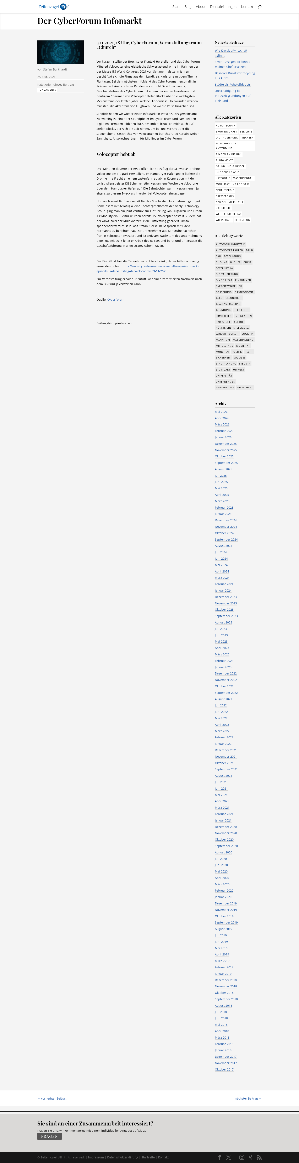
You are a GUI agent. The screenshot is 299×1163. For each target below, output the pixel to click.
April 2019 (222, 954)
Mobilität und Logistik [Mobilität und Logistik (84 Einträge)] (232, 184)
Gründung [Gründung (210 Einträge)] (223, 309)
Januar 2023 (223, 667)
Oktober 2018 (224, 993)
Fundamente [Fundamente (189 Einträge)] (224, 160)
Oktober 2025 (224, 456)
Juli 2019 (221, 935)
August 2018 (223, 1005)
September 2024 (226, 539)
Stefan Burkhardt (55, 69)
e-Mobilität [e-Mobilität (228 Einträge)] (224, 280)
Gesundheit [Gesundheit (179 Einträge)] (233, 297)
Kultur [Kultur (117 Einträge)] (239, 321)
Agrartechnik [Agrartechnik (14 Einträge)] (225, 125)
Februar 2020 (224, 890)
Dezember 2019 (226, 903)
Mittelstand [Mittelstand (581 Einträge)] (224, 345)
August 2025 (223, 469)
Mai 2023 (221, 641)
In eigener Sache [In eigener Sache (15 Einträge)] (227, 172)
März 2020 (222, 884)
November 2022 (226, 680)
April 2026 (222, 418)
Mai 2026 (221, 412)
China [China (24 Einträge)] (248, 262)
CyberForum (115, 299)
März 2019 (222, 961)
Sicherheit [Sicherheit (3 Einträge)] (223, 207)
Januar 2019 (223, 974)
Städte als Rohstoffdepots (233, 84)
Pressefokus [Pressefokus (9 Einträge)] (225, 196)
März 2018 (222, 1037)
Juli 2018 (221, 1012)
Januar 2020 (223, 897)
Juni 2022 (221, 712)
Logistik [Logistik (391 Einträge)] (248, 333)
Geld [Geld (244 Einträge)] (219, 297)
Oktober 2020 (224, 839)
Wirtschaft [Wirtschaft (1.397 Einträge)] (245, 387)
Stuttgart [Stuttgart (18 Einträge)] (223, 369)
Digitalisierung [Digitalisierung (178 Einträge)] (227, 137)
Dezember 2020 (226, 827)
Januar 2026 (223, 437)
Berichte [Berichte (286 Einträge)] (246, 131)
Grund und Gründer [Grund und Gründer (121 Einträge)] (230, 166)
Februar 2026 (224, 431)
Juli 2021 (221, 782)
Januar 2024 (223, 590)
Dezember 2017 (226, 1056)
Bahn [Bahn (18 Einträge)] (249, 250)
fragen (49, 1136)
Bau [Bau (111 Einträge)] (218, 256)
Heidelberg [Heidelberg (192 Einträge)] (241, 309)
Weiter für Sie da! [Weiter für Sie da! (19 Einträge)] (228, 213)
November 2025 (226, 450)
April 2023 (222, 648)
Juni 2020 (221, 865)
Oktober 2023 (224, 609)
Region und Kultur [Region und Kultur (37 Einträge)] (229, 202)
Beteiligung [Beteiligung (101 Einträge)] (232, 256)
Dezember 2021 (226, 750)
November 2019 (226, 910)
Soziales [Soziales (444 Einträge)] (240, 357)
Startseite (148, 1157)
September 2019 (226, 922)
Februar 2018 (224, 1044)
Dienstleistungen (223, 7)
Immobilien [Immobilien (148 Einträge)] (224, 315)
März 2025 (222, 501)
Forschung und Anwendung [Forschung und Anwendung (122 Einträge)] (227, 146)
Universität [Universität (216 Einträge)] (224, 375)
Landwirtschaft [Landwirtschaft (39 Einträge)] (227, 333)
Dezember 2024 (226, 520)
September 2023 (226, 616)
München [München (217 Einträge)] (222, 351)
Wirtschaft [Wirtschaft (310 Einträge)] (224, 219)
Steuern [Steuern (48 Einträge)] (245, 363)
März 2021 (222, 807)
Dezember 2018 (226, 980)
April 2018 (222, 1031)
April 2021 (222, 801)
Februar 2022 (224, 737)
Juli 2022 (221, 705)
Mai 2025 (221, 488)
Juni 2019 (221, 942)
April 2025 (222, 495)
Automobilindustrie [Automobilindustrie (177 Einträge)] (230, 244)
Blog (187, 7)
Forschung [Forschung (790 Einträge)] (224, 292)
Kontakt (247, 7)
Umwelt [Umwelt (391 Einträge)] (238, 369)
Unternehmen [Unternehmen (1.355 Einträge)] (225, 381)
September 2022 (226, 693)
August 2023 (223, 622)
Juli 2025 (221, 476)
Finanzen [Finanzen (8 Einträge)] (247, 137)
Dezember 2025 (226, 444)
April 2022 (222, 725)
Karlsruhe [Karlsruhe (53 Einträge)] (223, 321)
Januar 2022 (223, 744)
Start (176, 7)
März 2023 (222, 654)
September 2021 (226, 769)
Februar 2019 (224, 967)
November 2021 (226, 756)
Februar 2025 (224, 507)
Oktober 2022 (224, 686)
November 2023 (226, 603)
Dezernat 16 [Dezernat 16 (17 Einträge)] (224, 268)
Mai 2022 (221, 718)
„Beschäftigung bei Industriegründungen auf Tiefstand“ (232, 96)
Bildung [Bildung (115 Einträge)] (222, 262)
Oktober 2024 (224, 533)
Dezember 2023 (226, 597)
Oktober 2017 (224, 1069)
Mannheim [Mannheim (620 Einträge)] (223, 339)
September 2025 (226, 463)
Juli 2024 (221, 552)
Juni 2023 (221, 635)
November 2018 (226, 986)
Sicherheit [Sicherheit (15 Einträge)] (223, 357)
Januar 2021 (223, 820)
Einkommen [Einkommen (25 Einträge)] (243, 280)
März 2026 (222, 424)
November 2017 (226, 1063)
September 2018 (226, 999)
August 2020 (223, 852)
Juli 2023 (221, 629)
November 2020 (226, 833)
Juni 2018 (221, 1018)
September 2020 (226, 846)
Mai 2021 (221, 795)
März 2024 (222, 578)
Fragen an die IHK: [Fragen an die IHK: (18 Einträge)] (229, 154)
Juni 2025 (221, 482)
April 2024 (222, 571)
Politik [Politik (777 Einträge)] (237, 351)
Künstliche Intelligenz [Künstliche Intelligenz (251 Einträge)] (232, 327)
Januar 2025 (223, 514)
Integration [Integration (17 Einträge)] (243, 315)
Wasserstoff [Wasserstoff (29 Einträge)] (225, 387)
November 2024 (226, 527)
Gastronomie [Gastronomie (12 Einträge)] (244, 292)
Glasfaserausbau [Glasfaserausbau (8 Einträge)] (228, 303)
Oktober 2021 (224, 763)
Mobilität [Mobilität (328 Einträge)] (243, 345)
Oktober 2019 (224, 916)
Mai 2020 (221, 871)
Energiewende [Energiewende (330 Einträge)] (226, 286)
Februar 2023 (224, 661)
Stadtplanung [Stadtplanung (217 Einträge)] (226, 363)
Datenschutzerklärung (122, 1157)
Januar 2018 (223, 1050)
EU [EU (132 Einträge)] (240, 286)
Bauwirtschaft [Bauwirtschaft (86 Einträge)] (226, 131)
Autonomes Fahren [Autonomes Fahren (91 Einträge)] (229, 250)
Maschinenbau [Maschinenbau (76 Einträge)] (243, 178)
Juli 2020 (221, 859)
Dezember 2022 (226, 673)
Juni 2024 (221, 558)
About (201, 7)
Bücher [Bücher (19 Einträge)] (235, 262)
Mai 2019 (221, 948)
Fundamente (47, 89)
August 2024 (223, 546)
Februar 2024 (224, 584)
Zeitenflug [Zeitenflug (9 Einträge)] (242, 219)
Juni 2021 (221, 788)
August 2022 (223, 699)
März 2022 (222, 731)
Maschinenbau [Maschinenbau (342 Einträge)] (243, 339)
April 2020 (222, 878)
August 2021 (223, 776)
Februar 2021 (224, 814)
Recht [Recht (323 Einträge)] (249, 351)
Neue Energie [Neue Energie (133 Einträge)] (225, 190)
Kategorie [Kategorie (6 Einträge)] (223, 178)
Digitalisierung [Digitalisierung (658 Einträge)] (227, 274)
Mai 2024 (221, 565)
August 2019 (223, 929)
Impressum (96, 1157)
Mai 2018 (221, 1025)
